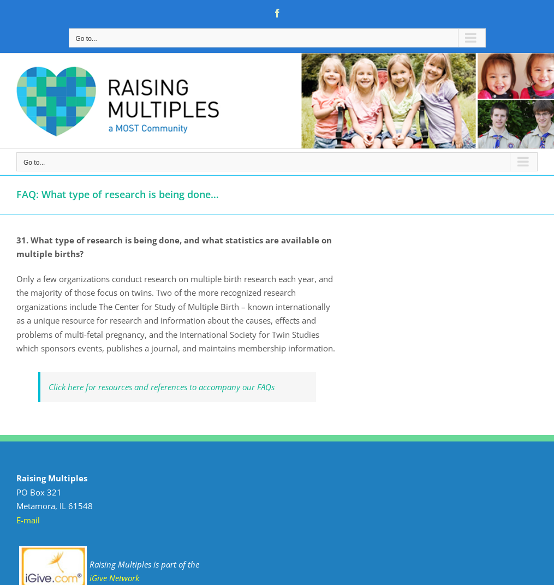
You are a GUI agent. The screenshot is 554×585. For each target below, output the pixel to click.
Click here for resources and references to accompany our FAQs (162, 386)
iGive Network (114, 577)
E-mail (28, 520)
